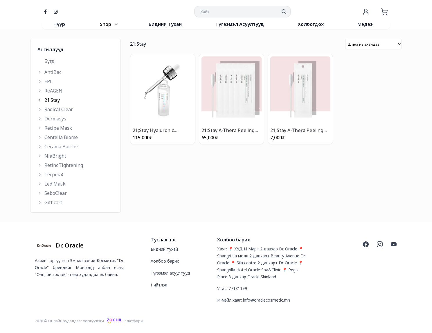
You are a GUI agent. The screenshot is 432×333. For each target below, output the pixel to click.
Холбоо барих (165, 261)
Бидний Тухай (165, 24)
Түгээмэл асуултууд (170, 273)
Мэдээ (365, 24)
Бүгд (49, 61)
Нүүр (59, 24)
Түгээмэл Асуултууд (239, 24)
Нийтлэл (159, 285)
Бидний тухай (164, 249)
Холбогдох (311, 24)
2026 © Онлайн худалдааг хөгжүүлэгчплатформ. (89, 321)
